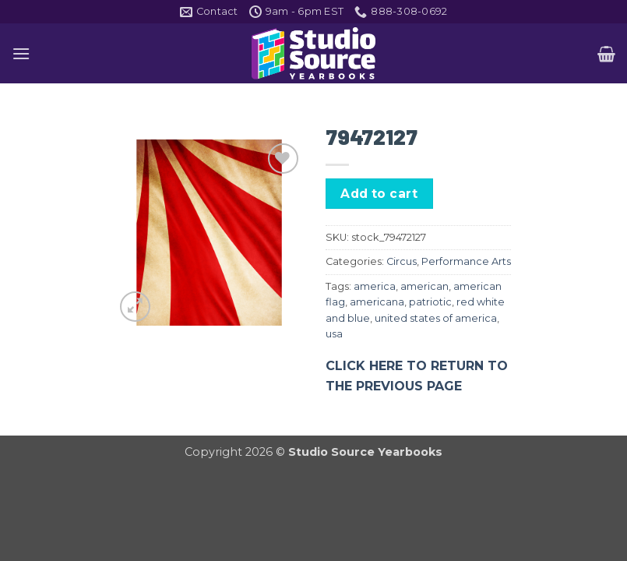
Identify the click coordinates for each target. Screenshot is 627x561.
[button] (21, 53)
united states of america (436, 318)
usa (334, 334)
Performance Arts (466, 261)
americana (377, 302)
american (424, 286)
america (375, 286)
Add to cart (378, 193)
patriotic (430, 302)
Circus (401, 261)
